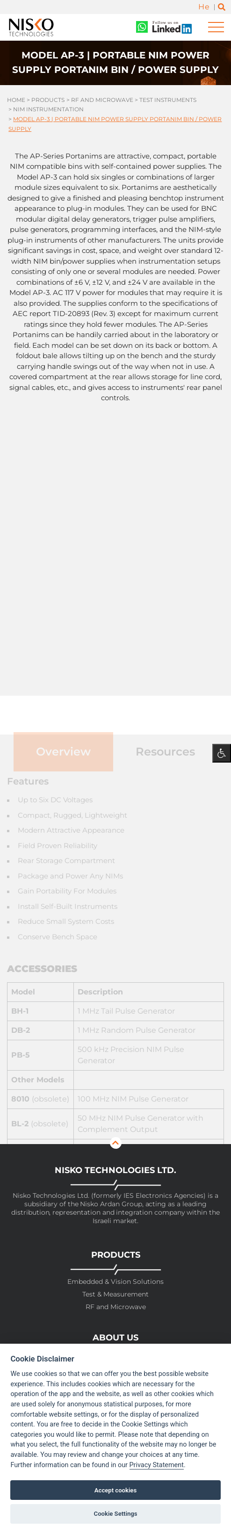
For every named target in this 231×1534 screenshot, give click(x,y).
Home (16, 99)
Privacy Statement (157, 1465)
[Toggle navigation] (216, 27)
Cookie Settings (115, 1513)
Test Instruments (167, 99)
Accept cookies (115, 1490)
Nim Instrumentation (48, 109)
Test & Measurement (115, 1294)
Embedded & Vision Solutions (115, 1282)
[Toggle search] (222, 7)
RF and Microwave (102, 99)
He (203, 6)
